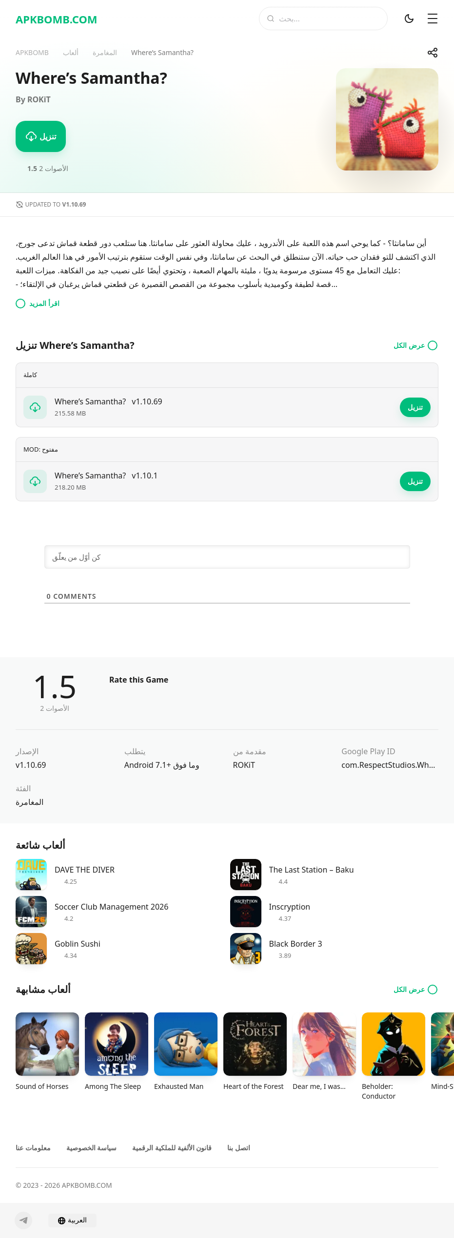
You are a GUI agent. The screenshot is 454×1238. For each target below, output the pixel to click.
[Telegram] (23, 1220)
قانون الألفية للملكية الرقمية (172, 1147)
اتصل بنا (238, 1147)
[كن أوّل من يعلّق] (227, 557)
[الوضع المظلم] (409, 18)
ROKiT (244, 765)
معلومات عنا (33, 1147)
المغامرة (29, 802)
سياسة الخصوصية (91, 1147)
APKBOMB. (57, 19)
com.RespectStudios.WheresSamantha (389, 765)
